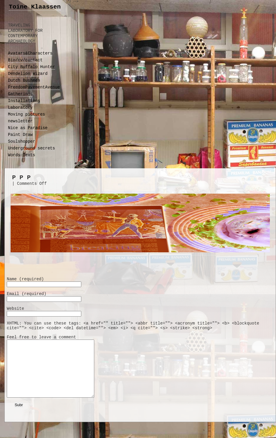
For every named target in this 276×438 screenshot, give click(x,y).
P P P (21, 177)
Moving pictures (26, 114)
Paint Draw (20, 134)
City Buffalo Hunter (31, 67)
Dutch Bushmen (24, 80)
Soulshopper (21, 141)
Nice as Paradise (27, 128)
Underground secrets (31, 148)
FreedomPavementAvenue (34, 87)
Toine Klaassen (35, 7)
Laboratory (20, 107)
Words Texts (21, 155)
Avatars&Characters (30, 53)
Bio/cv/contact (25, 60)
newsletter (20, 121)
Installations (24, 100)
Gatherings (20, 94)
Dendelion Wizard (27, 73)
